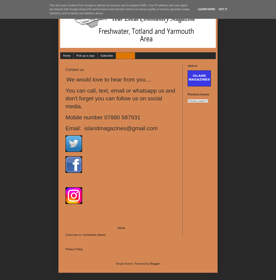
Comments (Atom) (94, 234)
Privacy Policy (74, 249)
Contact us (125, 55)
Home (67, 55)
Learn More (206, 9)
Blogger (154, 263)
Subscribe (107, 55)
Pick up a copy (85, 55)
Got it (223, 9)
